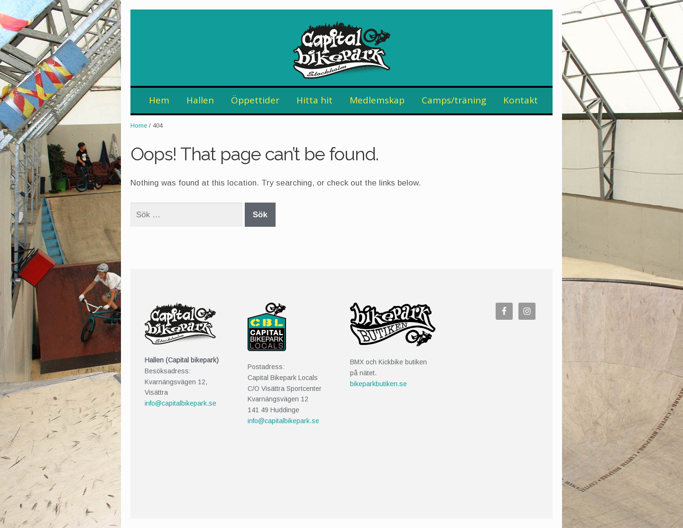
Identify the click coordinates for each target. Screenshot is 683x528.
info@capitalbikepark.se (180, 403)
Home (138, 125)
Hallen (200, 100)
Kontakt (520, 100)
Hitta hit (314, 100)
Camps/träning (454, 100)
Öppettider (255, 100)
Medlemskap (377, 100)
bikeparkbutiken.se (378, 384)
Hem (159, 100)
